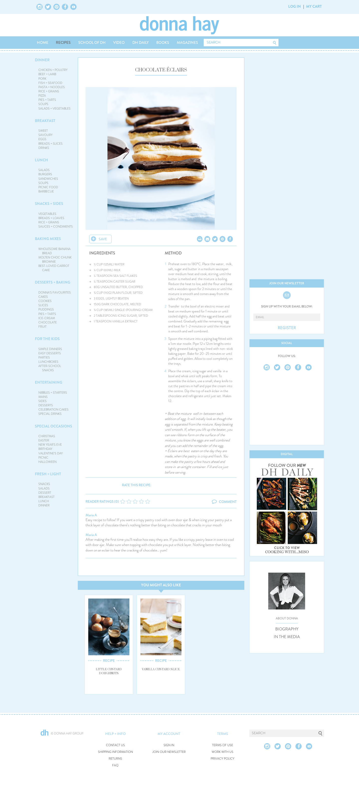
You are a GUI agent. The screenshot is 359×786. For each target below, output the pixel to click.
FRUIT (42, 326)
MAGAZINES (187, 42)
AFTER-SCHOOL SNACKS (49, 368)
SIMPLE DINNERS (50, 349)
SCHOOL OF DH (92, 42)
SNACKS (44, 484)
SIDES (42, 401)
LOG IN (294, 6)
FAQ (115, 765)
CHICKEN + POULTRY (53, 70)
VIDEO (119, 42)
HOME (42, 42)
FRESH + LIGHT (48, 474)
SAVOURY (45, 135)
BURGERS (45, 174)
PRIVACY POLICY (222, 759)
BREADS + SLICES (50, 143)
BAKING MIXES (48, 239)
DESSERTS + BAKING (52, 282)
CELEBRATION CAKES (53, 409)
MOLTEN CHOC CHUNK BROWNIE (55, 259)
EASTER (43, 440)
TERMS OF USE (222, 745)
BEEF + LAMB (47, 74)
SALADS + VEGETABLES (54, 108)
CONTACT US (115, 745)
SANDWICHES (48, 179)
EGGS (42, 139)
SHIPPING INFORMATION (115, 752)
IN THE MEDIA (287, 637)
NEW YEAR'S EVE (50, 444)
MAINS (43, 397)
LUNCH (41, 160)
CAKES (43, 297)
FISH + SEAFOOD (50, 83)
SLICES (43, 305)
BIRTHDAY (45, 449)
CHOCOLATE (47, 322)
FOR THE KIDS (47, 339)
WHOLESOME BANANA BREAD (54, 251)
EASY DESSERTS (49, 353)
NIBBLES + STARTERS (52, 392)
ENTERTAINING (48, 382)
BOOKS (162, 42)
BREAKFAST (45, 120)
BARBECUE (46, 191)
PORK (42, 78)
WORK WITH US (222, 752)
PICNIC (43, 457)
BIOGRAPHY (286, 629)
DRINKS (43, 148)
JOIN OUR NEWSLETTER (169, 752)
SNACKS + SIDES (49, 203)
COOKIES (45, 301)
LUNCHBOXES (48, 362)
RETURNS (115, 759)
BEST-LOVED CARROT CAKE (53, 268)
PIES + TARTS (47, 100)
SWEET (43, 130)
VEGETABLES (47, 214)
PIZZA (42, 95)
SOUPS (43, 104)
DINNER (42, 60)
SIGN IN (169, 745)
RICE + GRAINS (48, 91)
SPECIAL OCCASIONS (53, 426)
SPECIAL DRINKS (50, 414)
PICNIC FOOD (48, 187)
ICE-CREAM (46, 318)
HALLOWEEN (47, 462)
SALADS (44, 170)
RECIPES (63, 42)
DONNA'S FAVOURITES (54, 292)
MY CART (314, 6)
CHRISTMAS (46, 436)
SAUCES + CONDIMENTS (55, 226)
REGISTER (287, 328)
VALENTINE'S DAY (50, 453)
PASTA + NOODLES (51, 87)
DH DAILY (140, 42)
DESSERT (44, 492)
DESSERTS (45, 405)
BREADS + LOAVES (51, 218)
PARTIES (44, 357)
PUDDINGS (46, 309)
